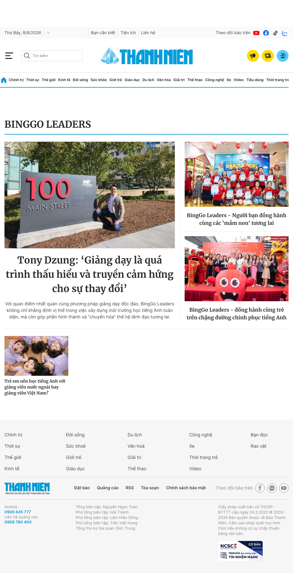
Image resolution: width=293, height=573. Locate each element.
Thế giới (49, 80)
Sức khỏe (99, 80)
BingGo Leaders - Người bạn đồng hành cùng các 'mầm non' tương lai (236, 219)
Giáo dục (132, 80)
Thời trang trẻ (278, 80)
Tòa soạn (150, 487)
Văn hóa (164, 80)
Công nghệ (214, 80)
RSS (130, 487)
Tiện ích (128, 32)
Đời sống (80, 80)
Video (239, 80)
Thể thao (195, 80)
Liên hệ (148, 32)
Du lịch (148, 80)
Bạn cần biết (103, 32)
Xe (229, 80)
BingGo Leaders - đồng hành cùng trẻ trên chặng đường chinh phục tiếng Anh (236, 314)
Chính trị (16, 80)
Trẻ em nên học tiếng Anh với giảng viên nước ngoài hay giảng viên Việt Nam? (34, 387)
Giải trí (179, 80)
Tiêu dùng (255, 80)
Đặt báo (82, 487)
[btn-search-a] (27, 55)
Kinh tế (64, 80)
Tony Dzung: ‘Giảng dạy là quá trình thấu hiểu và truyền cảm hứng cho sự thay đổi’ (89, 274)
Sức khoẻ (75, 446)
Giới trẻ (116, 80)
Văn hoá (136, 446)
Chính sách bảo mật (186, 487)
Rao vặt (259, 446)
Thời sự (32, 80)
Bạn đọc (259, 435)
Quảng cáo (107, 487)
